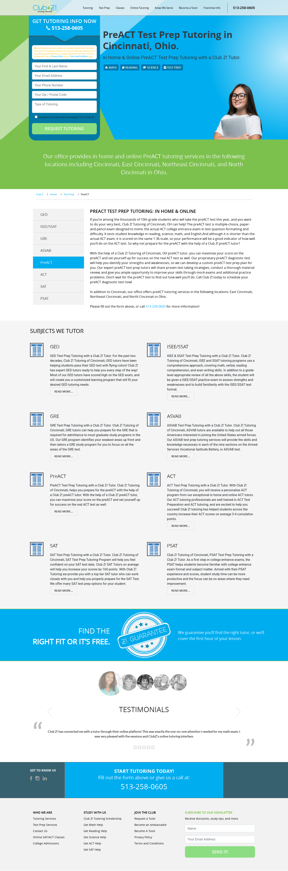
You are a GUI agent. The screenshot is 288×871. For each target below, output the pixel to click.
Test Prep (104, 8)
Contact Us (40, 831)
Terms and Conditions (79, 56)
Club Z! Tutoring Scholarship (103, 819)
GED (44, 214)
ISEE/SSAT (48, 226)
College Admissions (46, 843)
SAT (43, 286)
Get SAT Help (92, 850)
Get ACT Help (92, 843)
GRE (43, 238)
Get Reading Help (95, 831)
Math (111, 68)
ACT (43, 274)
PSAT (44, 298)
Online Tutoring (139, 8)
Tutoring (88, 8)
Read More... (63, 392)
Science (151, 68)
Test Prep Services (45, 825)
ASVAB (45, 250)
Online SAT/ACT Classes (49, 837)
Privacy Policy (57, 56)
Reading (130, 68)
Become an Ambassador (150, 825)
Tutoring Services (44, 819)
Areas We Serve (164, 8)
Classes (120, 8)
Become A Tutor (144, 831)
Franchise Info (212, 8)
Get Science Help (95, 837)
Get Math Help (93, 825)
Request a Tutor (145, 819)
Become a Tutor (188, 8)
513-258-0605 (244, 8)
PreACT (46, 262)
